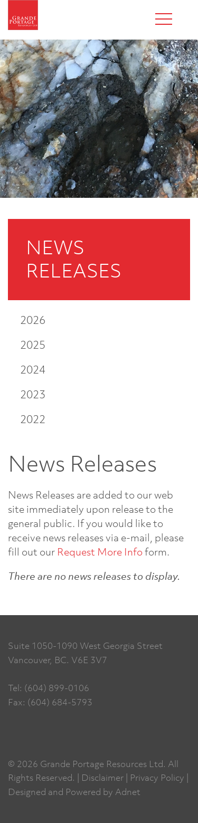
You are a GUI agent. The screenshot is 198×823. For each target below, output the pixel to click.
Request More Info (100, 551)
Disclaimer (102, 777)
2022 (32, 419)
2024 (32, 369)
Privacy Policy (157, 777)
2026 (32, 320)
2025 (32, 345)
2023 (32, 394)
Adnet (127, 792)
